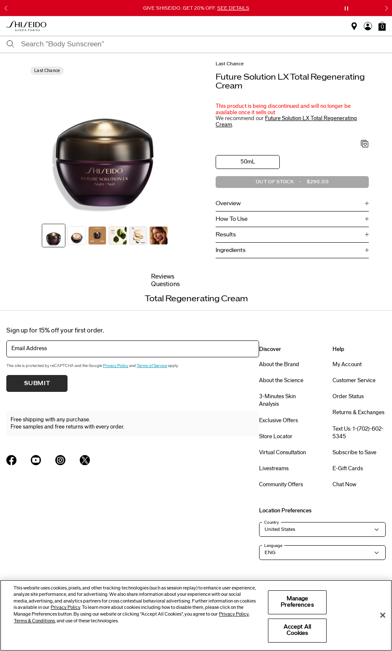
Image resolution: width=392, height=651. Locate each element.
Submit (37, 383)
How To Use (232, 219)
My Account (347, 364)
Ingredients (231, 250)
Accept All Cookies (297, 630)
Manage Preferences (297, 602)
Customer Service (354, 380)
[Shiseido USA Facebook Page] (11, 460)
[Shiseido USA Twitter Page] (85, 460)
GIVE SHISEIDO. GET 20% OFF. (196, 8)
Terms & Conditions (34, 621)
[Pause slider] (346, 8)
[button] (382, 26)
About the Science (281, 380)
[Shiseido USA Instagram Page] (60, 460)
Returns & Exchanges (358, 412)
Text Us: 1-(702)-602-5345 (358, 432)
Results (226, 235)
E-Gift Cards (348, 469)
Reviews (162, 276)
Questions (165, 284)
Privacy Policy (115, 366)
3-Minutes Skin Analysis (277, 400)
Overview (228, 203)
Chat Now (345, 485)
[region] (196, 615)
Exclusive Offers (278, 420)
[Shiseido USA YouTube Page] (36, 460)
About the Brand (279, 364)
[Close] (382, 615)
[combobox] (203, 44)
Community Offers (281, 485)
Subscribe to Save (354, 452)
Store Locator (275, 436)
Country (271, 522)
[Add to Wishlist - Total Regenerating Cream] (365, 144)
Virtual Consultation (282, 452)
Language (273, 546)
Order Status (348, 396)
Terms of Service (152, 366)
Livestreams (274, 469)
